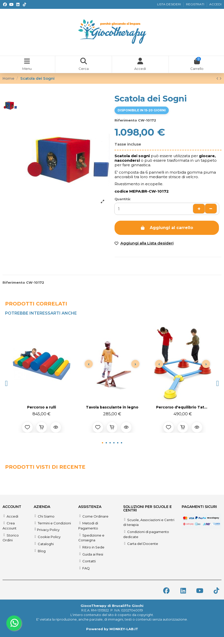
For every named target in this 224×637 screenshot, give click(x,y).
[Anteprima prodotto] (55, 427)
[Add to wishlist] (144, 243)
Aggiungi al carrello (166, 227)
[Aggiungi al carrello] (41, 427)
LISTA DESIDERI (169, 4)
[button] (6, 383)
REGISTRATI (195, 4)
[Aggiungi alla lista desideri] (27, 427)
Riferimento (126, 120)
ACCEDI (215, 4)
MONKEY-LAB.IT (123, 629)
